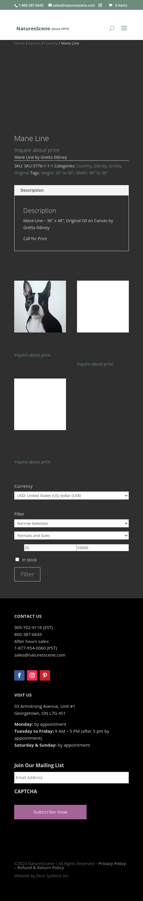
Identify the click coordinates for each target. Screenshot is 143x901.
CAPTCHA (25, 791)
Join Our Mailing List (39, 765)
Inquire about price (36, 150)
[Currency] (71, 495)
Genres (34, 43)
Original (21, 173)
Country (51, 43)
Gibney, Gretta (107, 166)
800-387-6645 (28, 634)
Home (19, 43)
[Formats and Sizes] (71, 535)
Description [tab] (32, 190)
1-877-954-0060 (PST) (35, 648)
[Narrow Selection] (71, 523)
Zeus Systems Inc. (52, 875)
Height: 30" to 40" (57, 173)
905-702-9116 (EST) (33, 627)
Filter (27, 574)
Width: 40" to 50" (92, 173)
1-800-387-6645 (30, 5)
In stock (29, 559)
